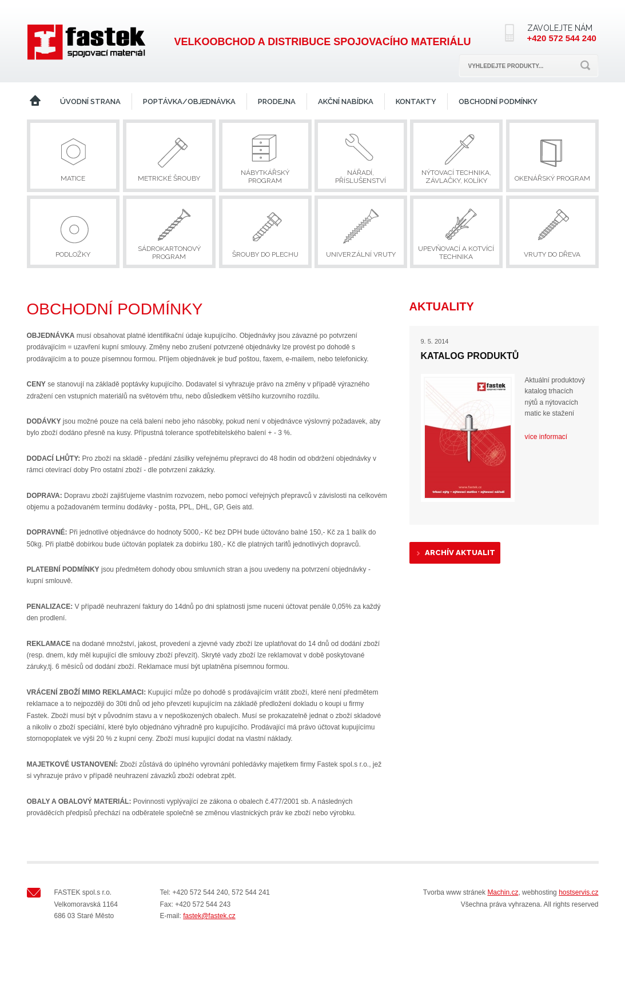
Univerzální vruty (361, 254)
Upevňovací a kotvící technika (456, 253)
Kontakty (416, 101)
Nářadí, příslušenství (360, 177)
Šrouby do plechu (265, 254)
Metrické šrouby (169, 178)
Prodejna (277, 101)
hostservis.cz (578, 892)
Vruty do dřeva (552, 254)
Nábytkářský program (265, 177)
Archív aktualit (460, 552)
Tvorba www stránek (454, 892)
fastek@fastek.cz (209, 916)
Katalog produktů (470, 356)
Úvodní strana (90, 101)
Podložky (72, 254)
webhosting (539, 892)
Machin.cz (502, 892)
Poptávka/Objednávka (189, 101)
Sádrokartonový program (169, 253)
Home (35, 101)
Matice (73, 178)
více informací (546, 437)
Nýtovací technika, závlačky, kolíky (456, 177)
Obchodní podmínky (498, 101)
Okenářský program (552, 178)
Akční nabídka (345, 101)
